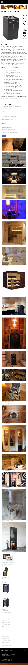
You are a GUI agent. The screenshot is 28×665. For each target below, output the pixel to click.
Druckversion (5, 650)
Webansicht (24, 651)
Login (25, 650)
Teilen (4, 136)
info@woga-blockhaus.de (21, 96)
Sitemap (10, 650)
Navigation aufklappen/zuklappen (14, 2)
